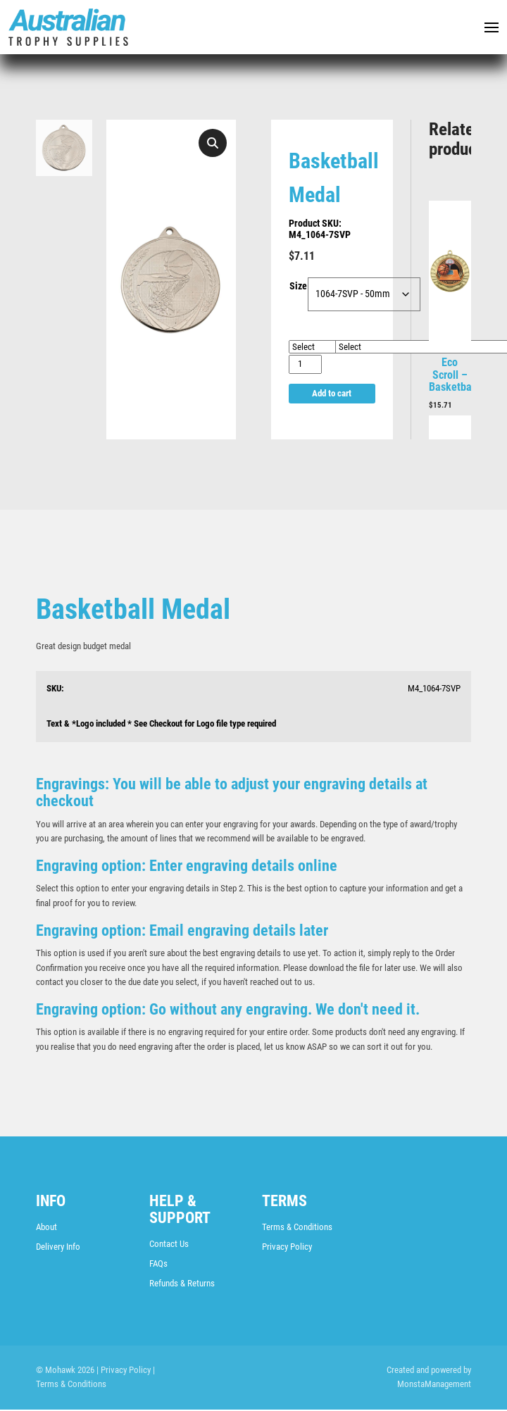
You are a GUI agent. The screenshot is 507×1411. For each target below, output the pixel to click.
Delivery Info (58, 1248)
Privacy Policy (287, 1248)
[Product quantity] (305, 365)
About (46, 1228)
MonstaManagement (434, 1386)
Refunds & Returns (182, 1284)
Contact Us (169, 1245)
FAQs (158, 1265)
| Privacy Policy (123, 1371)
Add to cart (331, 394)
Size (298, 287)
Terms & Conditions (297, 1228)
